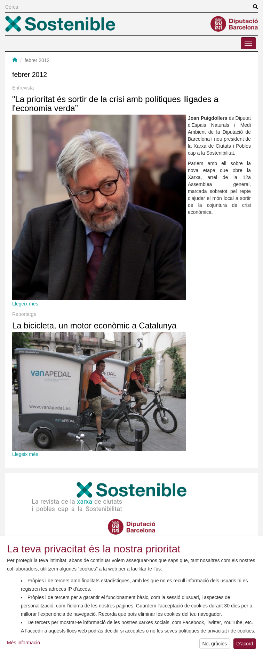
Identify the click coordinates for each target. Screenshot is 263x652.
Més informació (23, 644)
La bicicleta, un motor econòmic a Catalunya (94, 325)
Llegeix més (25, 303)
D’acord (244, 645)
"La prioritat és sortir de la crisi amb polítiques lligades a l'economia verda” (115, 103)
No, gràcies (214, 645)
